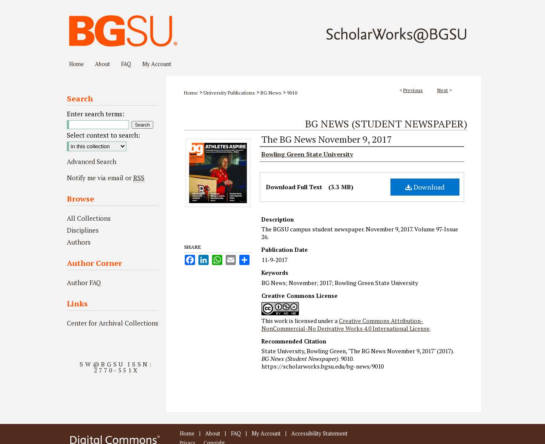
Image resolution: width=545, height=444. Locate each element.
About (212, 433)
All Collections (89, 218)
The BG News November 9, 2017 (326, 139)
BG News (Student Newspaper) (386, 123)
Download (425, 187)
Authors (79, 242)
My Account (266, 433)
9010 (292, 92)
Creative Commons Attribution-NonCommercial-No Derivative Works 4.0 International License (345, 324)
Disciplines (83, 230)
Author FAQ (84, 282)
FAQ (236, 433)
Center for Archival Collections (112, 323)
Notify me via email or (105, 177)
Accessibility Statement (319, 433)
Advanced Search (91, 161)
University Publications (229, 92)
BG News (271, 92)
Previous (413, 90)
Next (442, 90)
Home (191, 92)
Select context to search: (103, 135)
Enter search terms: (95, 114)
